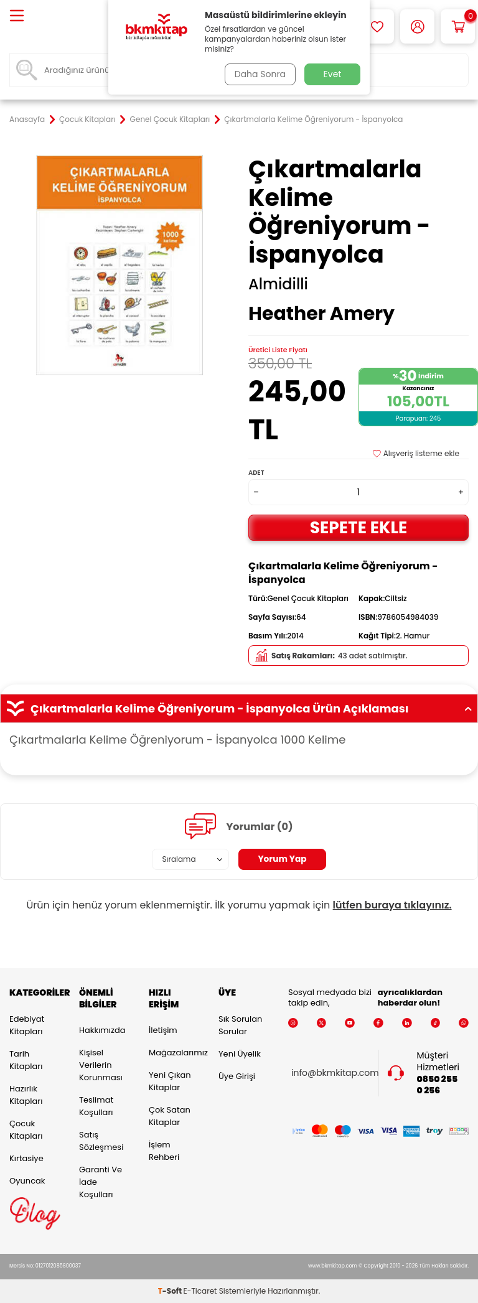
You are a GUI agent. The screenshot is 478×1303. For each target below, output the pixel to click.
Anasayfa (27, 119)
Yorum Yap (282, 859)
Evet (333, 74)
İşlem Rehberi (164, 1151)
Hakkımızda (102, 1030)
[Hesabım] (417, 26)
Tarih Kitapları (25, 1060)
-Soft (171, 1291)
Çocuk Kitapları (87, 119)
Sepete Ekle (358, 527)
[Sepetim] (458, 26)
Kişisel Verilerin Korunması (101, 1065)
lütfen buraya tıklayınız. (392, 905)
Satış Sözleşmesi (101, 1141)
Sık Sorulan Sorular (240, 1025)
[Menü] (16, 16)
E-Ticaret (200, 1291)
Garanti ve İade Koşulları (100, 1182)
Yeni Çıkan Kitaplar (170, 1081)
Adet (256, 473)
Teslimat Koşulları (96, 1106)
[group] (119, 265)
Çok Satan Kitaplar (169, 1116)
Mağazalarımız (174, 1052)
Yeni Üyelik (239, 1054)
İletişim (163, 1030)
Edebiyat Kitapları (26, 1025)
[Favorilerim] (377, 26)
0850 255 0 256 (437, 1085)
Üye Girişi (236, 1076)
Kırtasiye (26, 1158)
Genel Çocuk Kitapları (170, 119)
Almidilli (278, 284)
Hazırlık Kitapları (25, 1095)
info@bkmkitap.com (335, 1073)
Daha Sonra (259, 74)
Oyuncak (27, 1181)
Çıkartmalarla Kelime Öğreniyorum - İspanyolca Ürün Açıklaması (239, 709)
